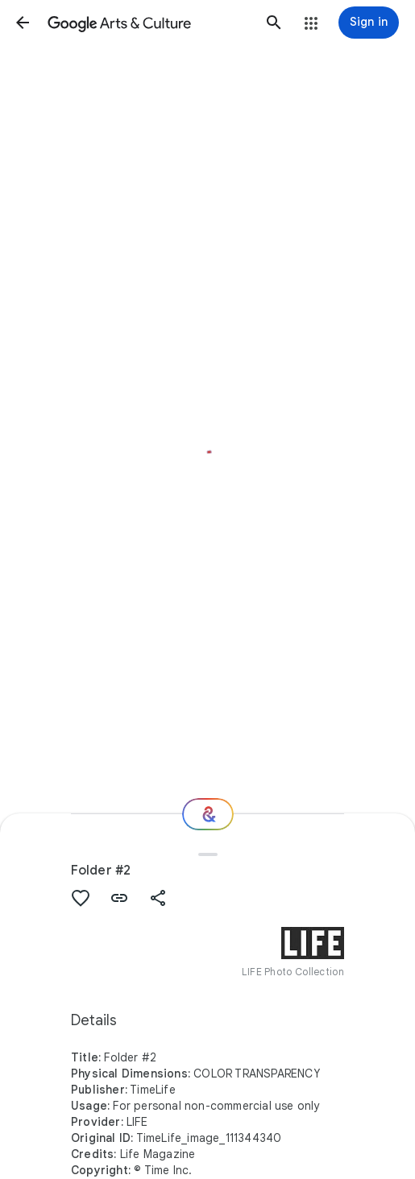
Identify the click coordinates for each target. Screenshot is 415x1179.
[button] (22, 22)
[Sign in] (368, 22)
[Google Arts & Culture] (148, 22)
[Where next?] (208, 814)
